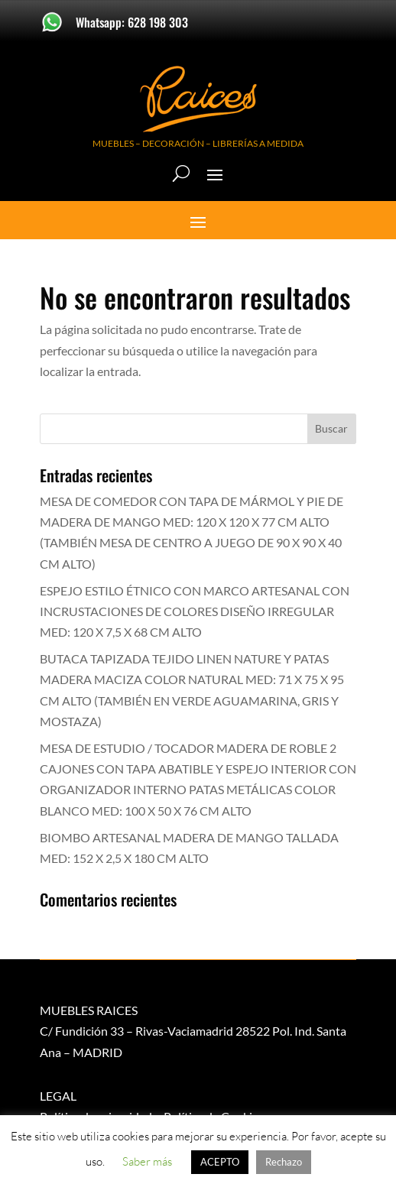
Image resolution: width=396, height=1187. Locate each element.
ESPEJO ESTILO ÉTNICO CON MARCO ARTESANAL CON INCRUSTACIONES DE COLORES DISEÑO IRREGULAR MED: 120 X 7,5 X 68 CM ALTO (194, 611)
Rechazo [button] (283, 1162)
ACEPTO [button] (219, 1162)
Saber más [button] (147, 1161)
